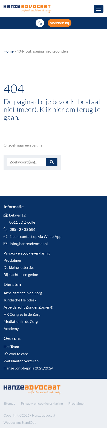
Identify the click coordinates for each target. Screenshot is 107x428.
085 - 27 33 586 (19, 229)
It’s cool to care (16, 353)
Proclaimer (12, 260)
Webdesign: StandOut (20, 422)
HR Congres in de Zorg (22, 314)
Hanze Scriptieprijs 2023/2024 (28, 368)
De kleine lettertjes (19, 267)
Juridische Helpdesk (20, 300)
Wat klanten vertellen (21, 361)
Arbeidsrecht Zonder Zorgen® (28, 307)
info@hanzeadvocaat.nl (29, 243)
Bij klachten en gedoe (21, 274)
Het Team (11, 346)
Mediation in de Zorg (21, 321)
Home (9, 51)
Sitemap (9, 403)
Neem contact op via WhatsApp (32, 236)
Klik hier (51, 109)
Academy (11, 328)
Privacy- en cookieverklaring (27, 253)
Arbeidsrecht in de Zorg (23, 292)
